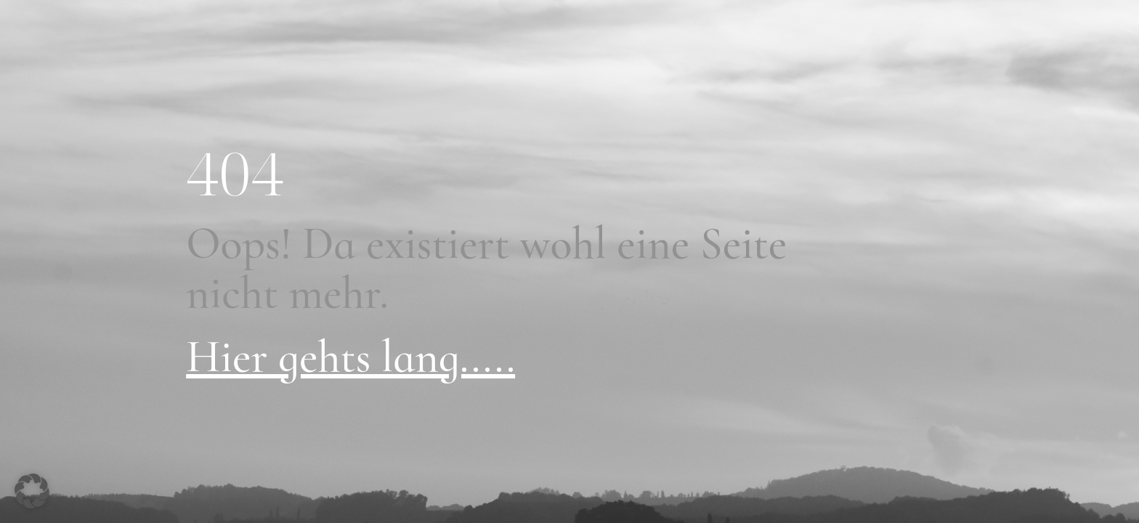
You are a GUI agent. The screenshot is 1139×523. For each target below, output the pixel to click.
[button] (32, 491)
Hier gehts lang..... (350, 357)
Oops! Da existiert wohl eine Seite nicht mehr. (486, 268)
